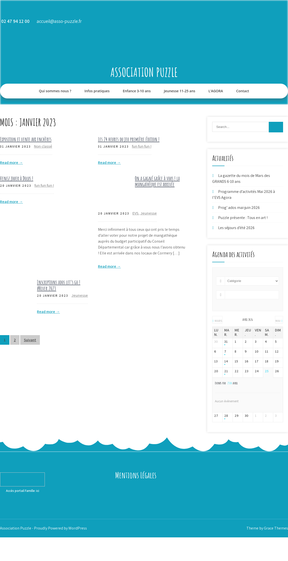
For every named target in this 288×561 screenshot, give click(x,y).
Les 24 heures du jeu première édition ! (129, 139)
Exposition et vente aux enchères (25, 139)
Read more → (11, 162)
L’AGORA (215, 91)
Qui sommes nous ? (55, 91)
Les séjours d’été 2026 (236, 227)
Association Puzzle (144, 72)
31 (226, 342)
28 (226, 416)
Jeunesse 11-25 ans (179, 91)
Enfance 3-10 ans (137, 91)
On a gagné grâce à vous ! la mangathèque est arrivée (157, 181)
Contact (242, 91)
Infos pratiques (97, 91)
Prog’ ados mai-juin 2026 (239, 207)
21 (226, 371)
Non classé (43, 146)
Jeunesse (148, 213)
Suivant (30, 340)
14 (226, 361)
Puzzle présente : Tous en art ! (243, 217)
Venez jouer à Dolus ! (16, 178)
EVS (135, 213)
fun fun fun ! (141, 146)
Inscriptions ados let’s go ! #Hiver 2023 (58, 285)
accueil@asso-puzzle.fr (59, 21)
